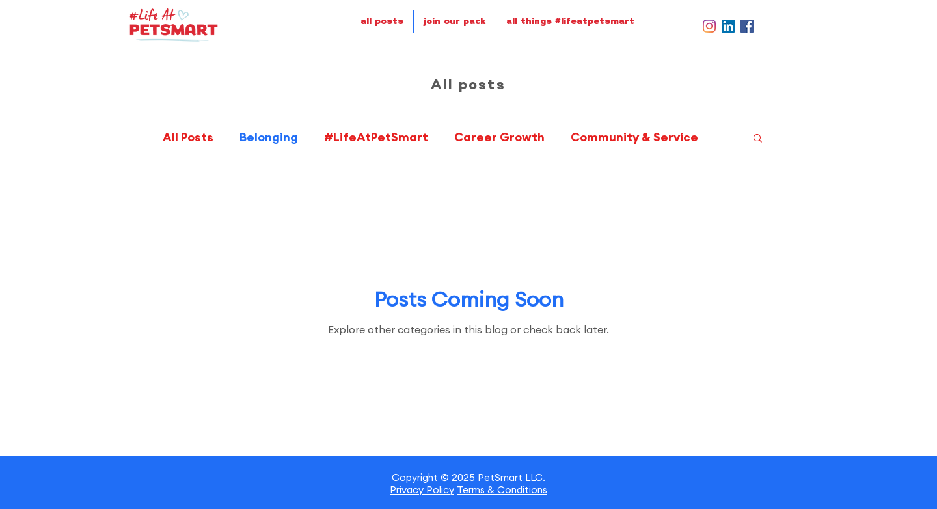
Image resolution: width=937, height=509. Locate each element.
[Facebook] (747, 26)
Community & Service (634, 137)
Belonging (268, 137)
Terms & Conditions (502, 490)
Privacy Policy (422, 490)
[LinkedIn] (728, 26)
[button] (758, 139)
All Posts (188, 137)
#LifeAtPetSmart (376, 137)
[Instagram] (709, 26)
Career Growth (499, 137)
